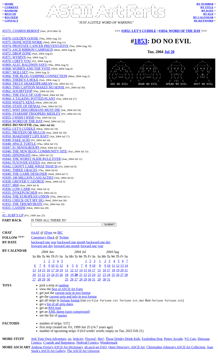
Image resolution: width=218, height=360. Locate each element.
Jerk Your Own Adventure (48, 342)
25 (57, 278)
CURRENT (11, 7)
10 (52, 269)
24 (52, 278)
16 (48, 273)
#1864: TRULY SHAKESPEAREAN (27, 86)
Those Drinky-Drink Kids (122, 342)
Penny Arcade (173, 342)
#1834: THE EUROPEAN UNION (25, 199)
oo (69, 342)
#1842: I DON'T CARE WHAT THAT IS (30, 169)
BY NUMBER (204, 3)
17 (52, 273)
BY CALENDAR (203, 17)
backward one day (98, 245)
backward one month (71, 245)
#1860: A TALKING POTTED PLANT (28, 101)
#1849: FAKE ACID (16, 143)
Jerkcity (78, 342)
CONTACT (11, 20)
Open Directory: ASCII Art (126, 350)
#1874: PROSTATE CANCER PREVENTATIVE (35, 49)
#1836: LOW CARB (16, 192)
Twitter (64, 240)
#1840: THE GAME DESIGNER (24, 177)
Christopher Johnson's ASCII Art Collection (175, 350)
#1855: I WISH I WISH (18, 120)
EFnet (48, 235)
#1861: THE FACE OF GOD (21, 98)
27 (34, 282)
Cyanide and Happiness (59, 345)
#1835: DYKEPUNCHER (19, 196)
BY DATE (207, 10)
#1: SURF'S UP (12, 218)
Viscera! (90, 342)
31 (93, 282)
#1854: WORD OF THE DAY (22, 124)
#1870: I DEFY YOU (16, 64)
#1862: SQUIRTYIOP (17, 94)
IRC (60, 235)
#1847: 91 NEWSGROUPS (20, 150)
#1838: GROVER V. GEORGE (23, 184)
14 (39, 273)
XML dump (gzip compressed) (69, 315)
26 (61, 278)
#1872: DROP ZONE (16, 56)
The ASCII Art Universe (83, 354)
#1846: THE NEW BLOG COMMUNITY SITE (34, 154)
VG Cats (190, 342)
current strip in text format (72, 296)
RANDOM (11, 10)
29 (43, 282)
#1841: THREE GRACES (19, 173)
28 (39, 282)
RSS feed (54, 311)
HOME (9, 3)
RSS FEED (11, 17)
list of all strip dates (60, 307)
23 (48, 278)
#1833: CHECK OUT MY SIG (23, 203)
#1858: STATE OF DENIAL (21, 109)
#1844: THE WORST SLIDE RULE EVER (31, 162)
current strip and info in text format (73, 299)
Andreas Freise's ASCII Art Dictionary (57, 350)
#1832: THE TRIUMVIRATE (22, 207)
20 (34, 278)
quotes (62, 318)
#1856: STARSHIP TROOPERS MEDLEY (31, 117)
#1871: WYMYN (14, 60)
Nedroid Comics (87, 345)
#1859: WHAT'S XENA (18, 105)
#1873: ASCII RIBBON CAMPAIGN (27, 53)
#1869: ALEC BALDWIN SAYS (24, 68)
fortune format (70, 303)
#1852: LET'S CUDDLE (18, 132)
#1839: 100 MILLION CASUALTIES (27, 181)
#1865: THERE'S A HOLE (20, 83)
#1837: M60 (10, 188)
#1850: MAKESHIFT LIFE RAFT (25, 139)
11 (57, 269)
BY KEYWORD (203, 20)
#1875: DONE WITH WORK (22, 45)
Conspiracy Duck (43, 240)
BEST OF (10, 13)
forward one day (42, 249)
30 (48, 282)
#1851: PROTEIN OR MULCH (23, 135)
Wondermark (108, 345)
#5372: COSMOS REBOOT (20, 34)
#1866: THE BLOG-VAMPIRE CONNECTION (34, 79)
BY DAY (208, 13)
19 (61, 273)
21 (39, 278)
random (63, 288)
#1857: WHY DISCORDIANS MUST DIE (31, 113)
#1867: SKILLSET (15, 75)
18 (57, 273)
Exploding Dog (152, 342)
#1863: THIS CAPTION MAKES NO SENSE (33, 90)
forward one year (91, 249)
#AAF (35, 235)
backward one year (44, 245)
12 (61, 269)
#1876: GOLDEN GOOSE (20, 41)
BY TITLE (206, 7)
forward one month (67, 249)
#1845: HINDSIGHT (16, 158)
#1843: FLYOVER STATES (21, 165)
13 (34, 273)
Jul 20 (169, 55)
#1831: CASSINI (14, 211)
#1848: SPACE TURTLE (19, 147)
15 (43, 273)
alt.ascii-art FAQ (95, 350)
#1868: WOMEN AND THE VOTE (26, 71)
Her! (101, 342)
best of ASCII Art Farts (67, 292)
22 (43, 278)
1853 (140, 44)
